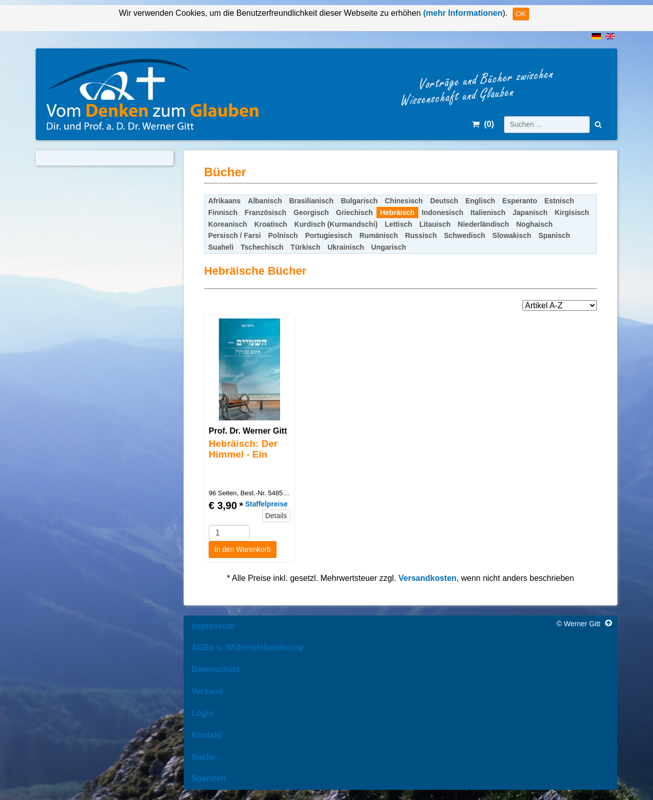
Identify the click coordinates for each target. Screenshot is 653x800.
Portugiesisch (329, 235)
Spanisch (554, 235)
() (483, 124)
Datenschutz (215, 669)
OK (521, 14)
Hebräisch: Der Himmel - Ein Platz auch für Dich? (243, 459)
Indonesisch (443, 212)
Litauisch (434, 224)
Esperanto (520, 201)
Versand (207, 691)
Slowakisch (511, 235)
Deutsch (444, 201)
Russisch (421, 235)
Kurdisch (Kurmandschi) (336, 224)
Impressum (213, 626)
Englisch (480, 201)
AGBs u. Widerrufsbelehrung (247, 647)
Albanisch (265, 201)
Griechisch (354, 212)
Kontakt (206, 735)
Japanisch (530, 212)
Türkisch (305, 247)
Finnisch (223, 212)
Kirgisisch (572, 212)
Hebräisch (397, 212)
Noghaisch (534, 224)
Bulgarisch (359, 201)
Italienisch (487, 212)
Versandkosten (427, 578)
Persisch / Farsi (234, 235)
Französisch (266, 212)
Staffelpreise (266, 504)
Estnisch (559, 201)
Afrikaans (224, 201)
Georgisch (311, 212)
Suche (203, 757)
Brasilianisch (311, 201)
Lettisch (398, 224)
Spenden (208, 778)
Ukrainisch (346, 247)
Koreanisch (227, 224)
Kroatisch (270, 224)
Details (276, 516)
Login (202, 713)
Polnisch (283, 235)
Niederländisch (483, 224)
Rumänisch (378, 235)
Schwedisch (464, 235)
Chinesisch (404, 201)
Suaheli (221, 247)
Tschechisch (262, 247)
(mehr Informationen (462, 13)
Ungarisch (388, 247)
